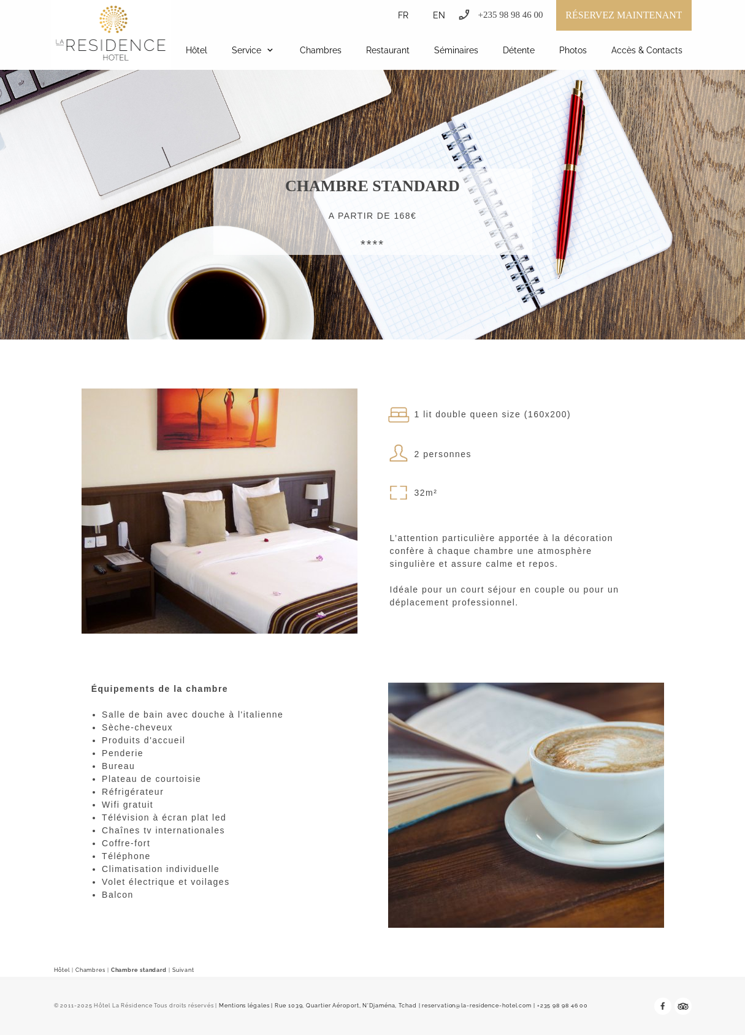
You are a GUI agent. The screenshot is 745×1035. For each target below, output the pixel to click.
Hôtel (62, 970)
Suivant (183, 970)
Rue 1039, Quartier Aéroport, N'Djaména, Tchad (346, 1006)
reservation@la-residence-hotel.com (477, 1006)
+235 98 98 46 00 (562, 1006)
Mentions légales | (246, 1006)
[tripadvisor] (683, 1006)
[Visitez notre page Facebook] (662, 1006)
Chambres (90, 970)
